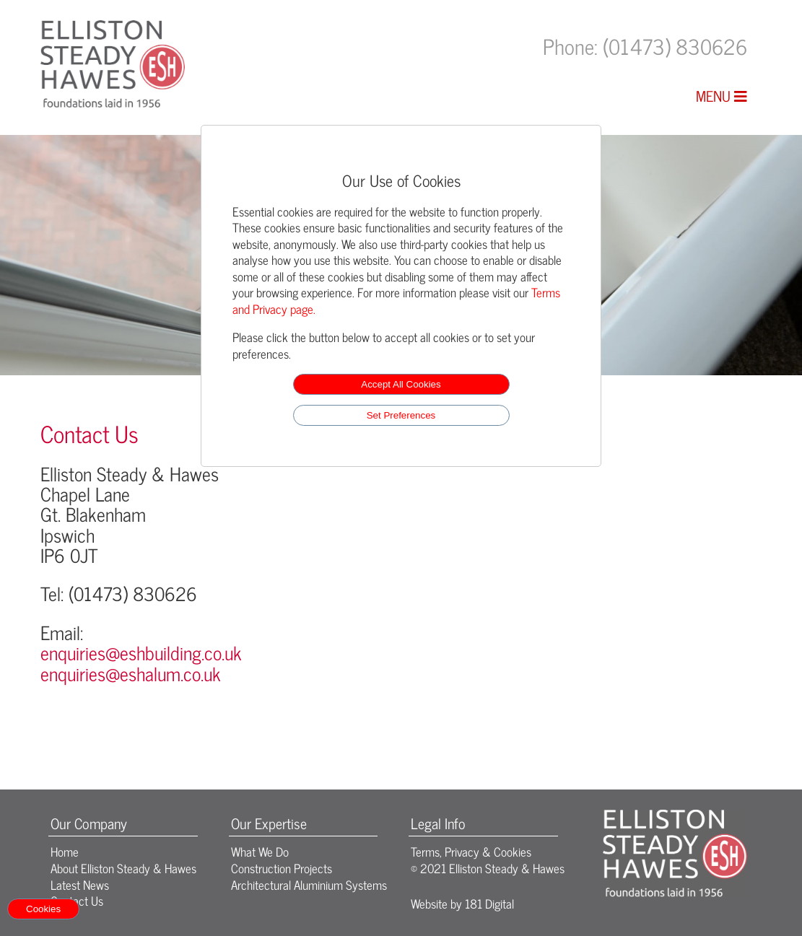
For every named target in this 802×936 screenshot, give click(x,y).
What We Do (260, 851)
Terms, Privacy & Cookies (471, 851)
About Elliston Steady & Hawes (123, 868)
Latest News (80, 884)
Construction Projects (281, 868)
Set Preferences (401, 415)
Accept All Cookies (400, 384)
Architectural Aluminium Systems (309, 884)
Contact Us (77, 900)
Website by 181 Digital (462, 903)
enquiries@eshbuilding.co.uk (141, 652)
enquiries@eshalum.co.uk (130, 673)
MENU (721, 96)
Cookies (43, 909)
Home (65, 851)
